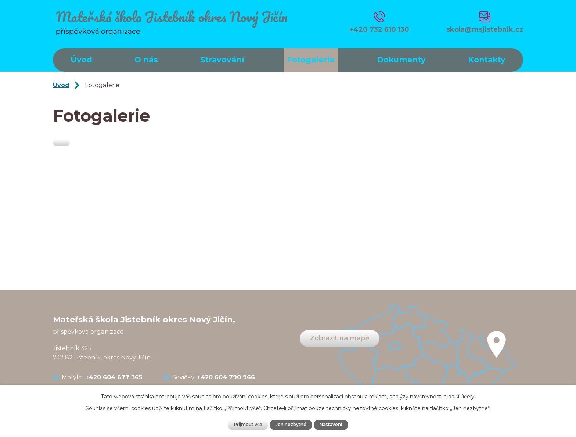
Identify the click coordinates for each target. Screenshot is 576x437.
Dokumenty (401, 59)
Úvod (81, 59)
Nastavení (333, 424)
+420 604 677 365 (113, 377)
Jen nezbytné (291, 424)
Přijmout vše (245, 424)
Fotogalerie (311, 59)
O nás (146, 59)
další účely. (461, 396)
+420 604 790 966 (226, 377)
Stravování (222, 59)
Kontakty (486, 59)
